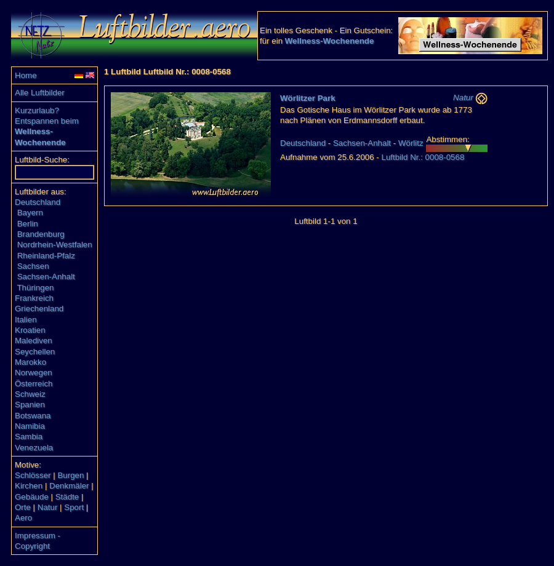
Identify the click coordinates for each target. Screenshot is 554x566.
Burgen (70, 475)
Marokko (30, 362)
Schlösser (33, 475)
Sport (74, 507)
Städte (67, 496)
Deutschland (37, 202)
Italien (26, 319)
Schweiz (30, 394)
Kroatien (30, 330)
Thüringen (35, 287)
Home (26, 75)
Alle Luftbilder (40, 92)
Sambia (28, 436)
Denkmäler (69, 485)
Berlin (27, 223)
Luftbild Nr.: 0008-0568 (422, 157)
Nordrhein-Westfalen (54, 244)
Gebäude (32, 496)
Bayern (30, 212)
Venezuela (34, 447)
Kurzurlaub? (37, 110)
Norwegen (33, 372)
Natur (48, 507)
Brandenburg (41, 234)
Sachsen (33, 266)
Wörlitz (411, 143)
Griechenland (39, 308)
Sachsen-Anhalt (46, 276)
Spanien (30, 404)
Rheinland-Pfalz (46, 255)
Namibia (30, 426)
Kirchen (28, 485)
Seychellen (35, 351)
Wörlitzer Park (307, 98)
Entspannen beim (47, 121)
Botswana (33, 415)
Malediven (33, 340)
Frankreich (34, 298)
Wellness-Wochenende (329, 41)
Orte (23, 507)
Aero (23, 517)
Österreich (33, 383)
